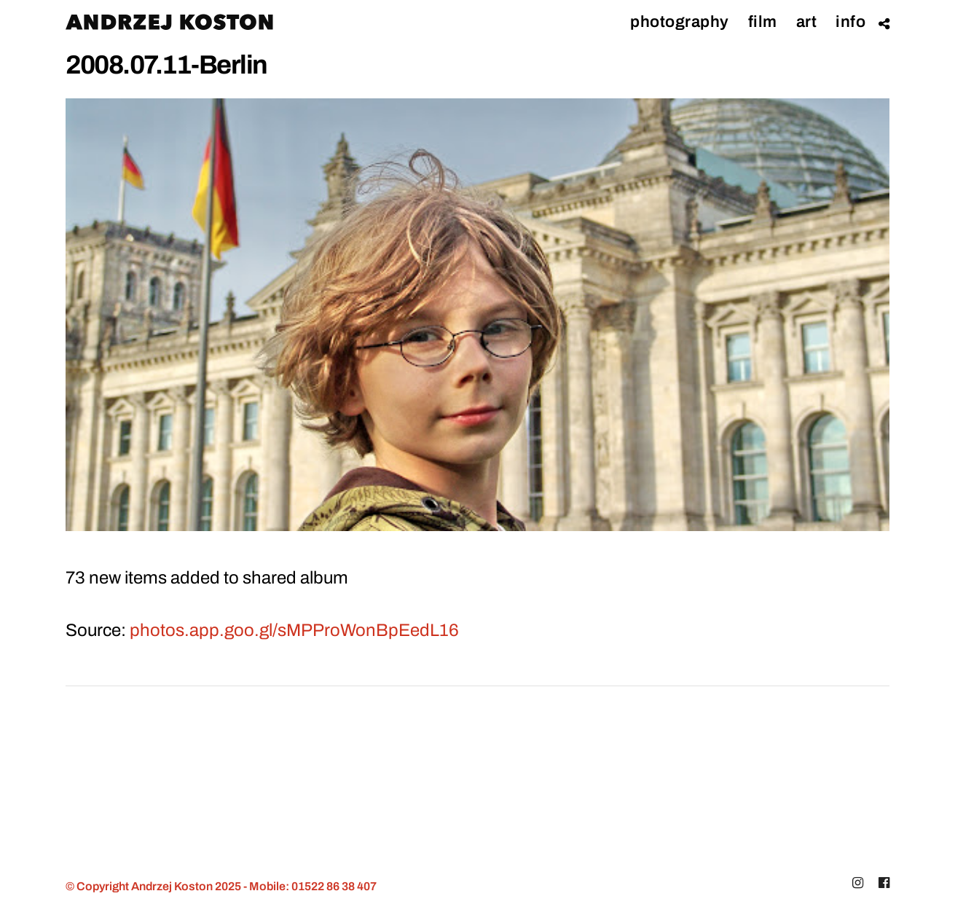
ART (806, 22)
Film (762, 22)
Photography (679, 22)
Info (850, 22)
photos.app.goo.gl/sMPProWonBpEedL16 (294, 630)
